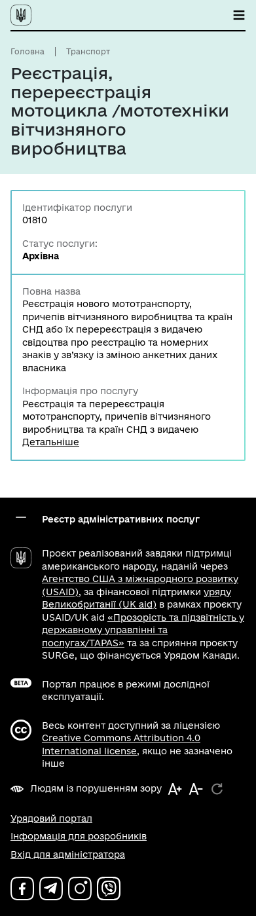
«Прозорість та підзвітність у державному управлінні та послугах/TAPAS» (143, 630)
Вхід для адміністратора (67, 854)
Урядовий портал (51, 818)
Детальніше (50, 442)
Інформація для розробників (78, 836)
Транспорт (88, 51)
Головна (27, 51)
